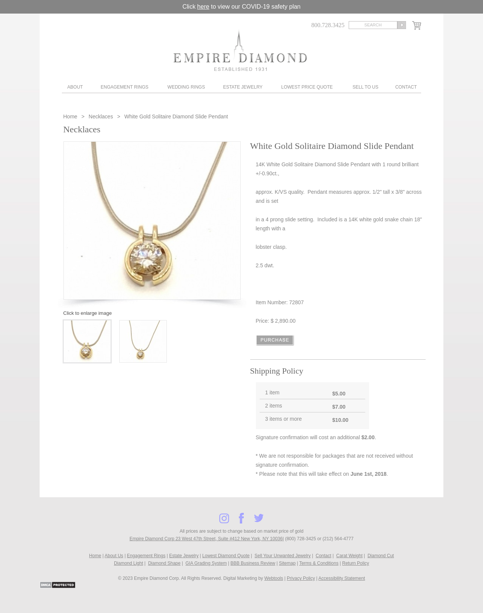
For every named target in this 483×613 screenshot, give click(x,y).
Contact (406, 87)
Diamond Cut (381, 555)
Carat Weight (349, 555)
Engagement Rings (124, 87)
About (75, 87)
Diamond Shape (164, 563)
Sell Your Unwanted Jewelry (283, 555)
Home (71, 116)
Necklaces (101, 116)
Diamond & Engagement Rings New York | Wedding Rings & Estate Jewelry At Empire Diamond (240, 50)
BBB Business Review (253, 563)
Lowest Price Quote (306, 87)
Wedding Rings (186, 87)
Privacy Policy (301, 578)
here (203, 6)
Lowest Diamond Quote (225, 555)
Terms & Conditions (318, 563)
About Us (114, 555)
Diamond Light (128, 563)
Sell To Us (365, 87)
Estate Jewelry (243, 87)
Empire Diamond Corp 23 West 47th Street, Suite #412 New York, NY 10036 (206, 538)
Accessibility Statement (341, 578)
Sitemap (287, 563)
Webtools (273, 578)
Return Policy (355, 563)
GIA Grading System (206, 563)
